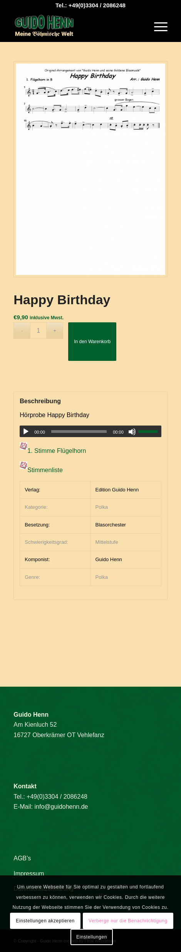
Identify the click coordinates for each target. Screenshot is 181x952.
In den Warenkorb (92, 341)
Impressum (28, 873)
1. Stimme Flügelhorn (56, 451)
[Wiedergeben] (26, 432)
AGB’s (22, 858)
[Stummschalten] (132, 432)
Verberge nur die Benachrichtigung (128, 921)
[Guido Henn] (75, 26)
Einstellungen (91, 937)
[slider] (79, 431)
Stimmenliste (45, 470)
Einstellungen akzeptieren (45, 921)
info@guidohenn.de (61, 806)
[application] (90, 431)
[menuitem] (157, 26)
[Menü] (157, 26)
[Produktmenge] (38, 330)
